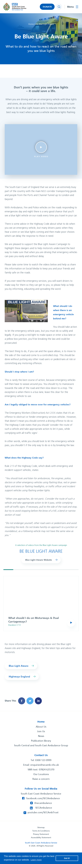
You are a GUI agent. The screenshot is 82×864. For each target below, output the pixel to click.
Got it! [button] (67, 858)
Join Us (41, 731)
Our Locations (41, 774)
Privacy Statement (41, 834)
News (41, 736)
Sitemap (41, 828)
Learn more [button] (36, 860)
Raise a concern (41, 779)
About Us (41, 727)
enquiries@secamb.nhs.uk (44, 765)
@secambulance (43, 803)
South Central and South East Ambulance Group (41, 745)
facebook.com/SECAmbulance (43, 798)
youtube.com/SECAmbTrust (43, 812)
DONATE (47, 7)
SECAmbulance (43, 808)
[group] (41, 603)
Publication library (41, 741)
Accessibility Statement (41, 838)
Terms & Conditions (41, 831)
